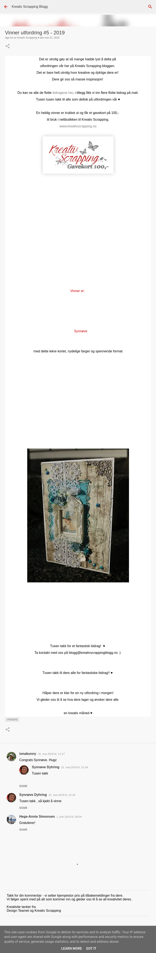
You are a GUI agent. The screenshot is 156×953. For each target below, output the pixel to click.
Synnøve (81, 331)
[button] (7, 46)
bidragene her (63, 92)
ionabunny (27, 753)
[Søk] (150, 7)
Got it (91, 948)
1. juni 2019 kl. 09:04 (69, 816)
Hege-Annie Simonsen (37, 816)
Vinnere (12, 719)
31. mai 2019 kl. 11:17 (51, 753)
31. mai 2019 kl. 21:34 (74, 767)
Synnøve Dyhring (45, 767)
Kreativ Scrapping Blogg (30, 6)
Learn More (71, 948)
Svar (23, 786)
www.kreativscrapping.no (78, 126)
